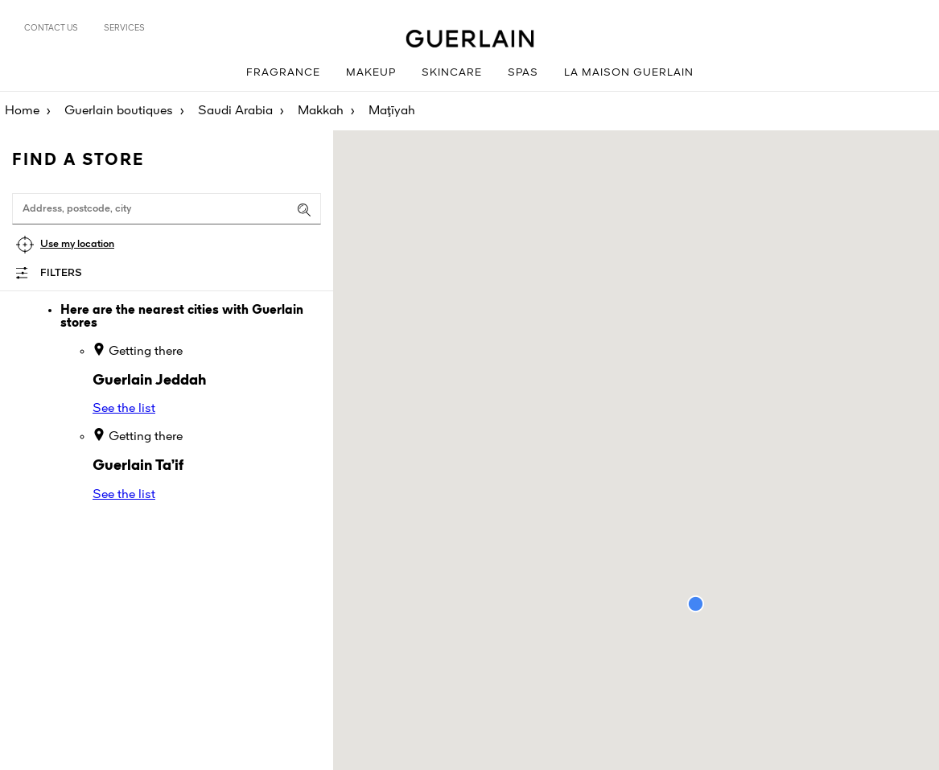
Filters (61, 273)
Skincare (452, 73)
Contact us (51, 28)
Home (22, 111)
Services (124, 28)
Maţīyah (392, 111)
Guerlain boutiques (118, 111)
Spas (523, 73)
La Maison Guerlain (629, 73)
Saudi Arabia (235, 111)
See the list (124, 408)
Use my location (77, 244)
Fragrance (283, 73)
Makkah (321, 111)
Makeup (371, 73)
